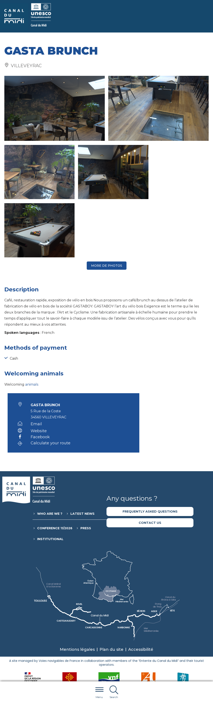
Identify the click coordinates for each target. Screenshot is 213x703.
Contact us (150, 464)
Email (36, 365)
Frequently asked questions (150, 453)
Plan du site (111, 591)
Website (39, 372)
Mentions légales (77, 591)
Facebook (40, 379)
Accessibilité (140, 591)
